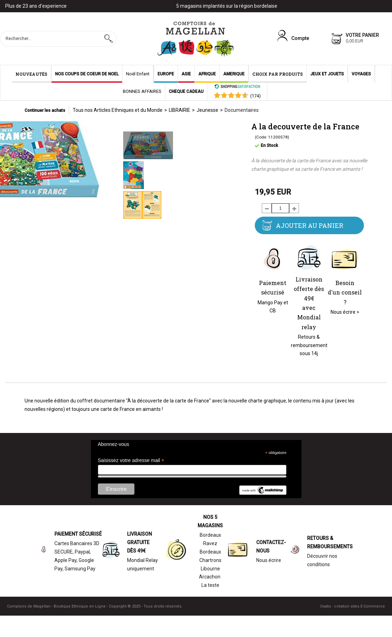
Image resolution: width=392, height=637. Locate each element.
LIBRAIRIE (179, 110)
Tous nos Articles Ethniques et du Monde (117, 110)
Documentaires (242, 110)
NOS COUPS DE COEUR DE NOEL (87, 74)
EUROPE (166, 74)
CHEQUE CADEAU (186, 91)
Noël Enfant (138, 73)
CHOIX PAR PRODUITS (277, 74)
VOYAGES (361, 74)
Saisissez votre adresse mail (131, 460)
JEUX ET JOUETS (327, 74)
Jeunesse (207, 110)
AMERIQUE (234, 74)
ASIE (186, 74)
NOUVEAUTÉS (31, 74)
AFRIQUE (207, 74)
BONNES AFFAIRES (142, 91)
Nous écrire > (345, 312)
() (255, 96)
